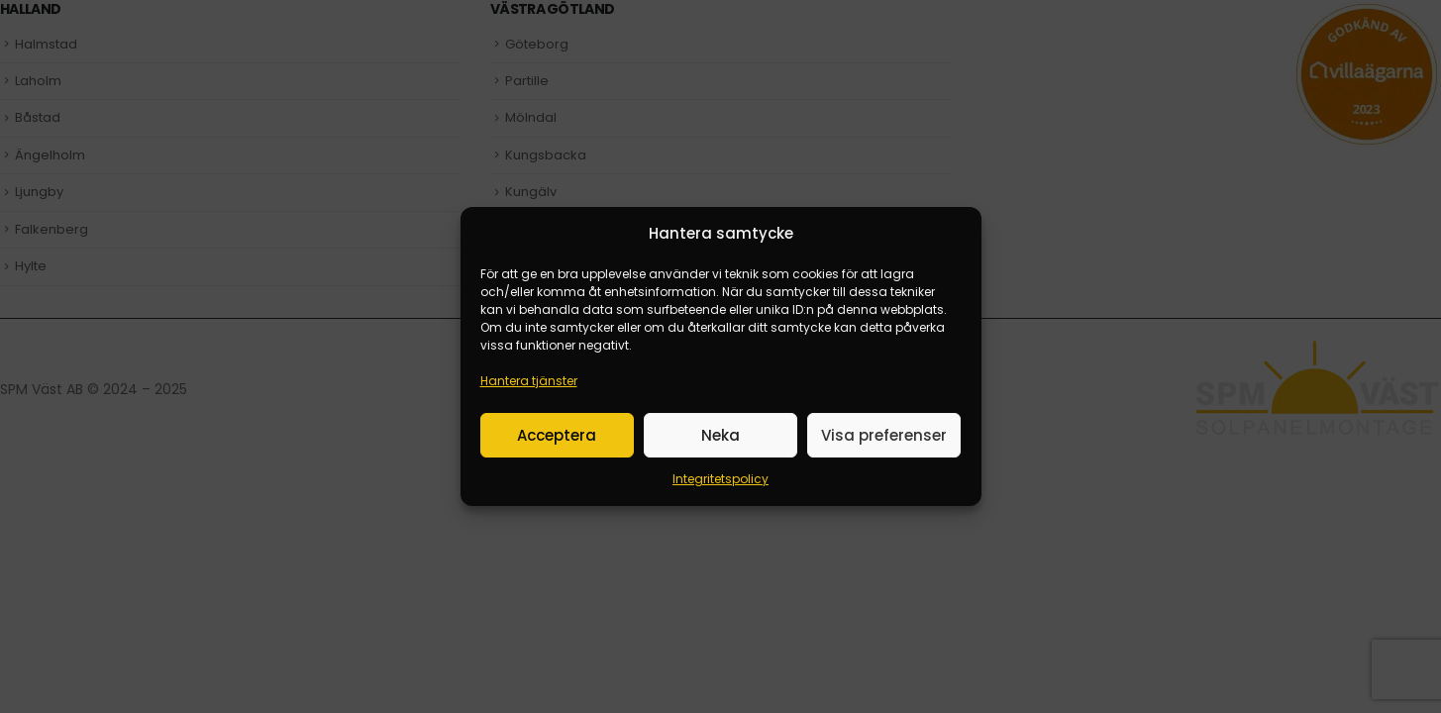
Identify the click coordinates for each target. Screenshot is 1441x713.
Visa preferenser (884, 435)
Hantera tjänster (528, 380)
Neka (720, 435)
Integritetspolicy (720, 478)
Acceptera (556, 435)
